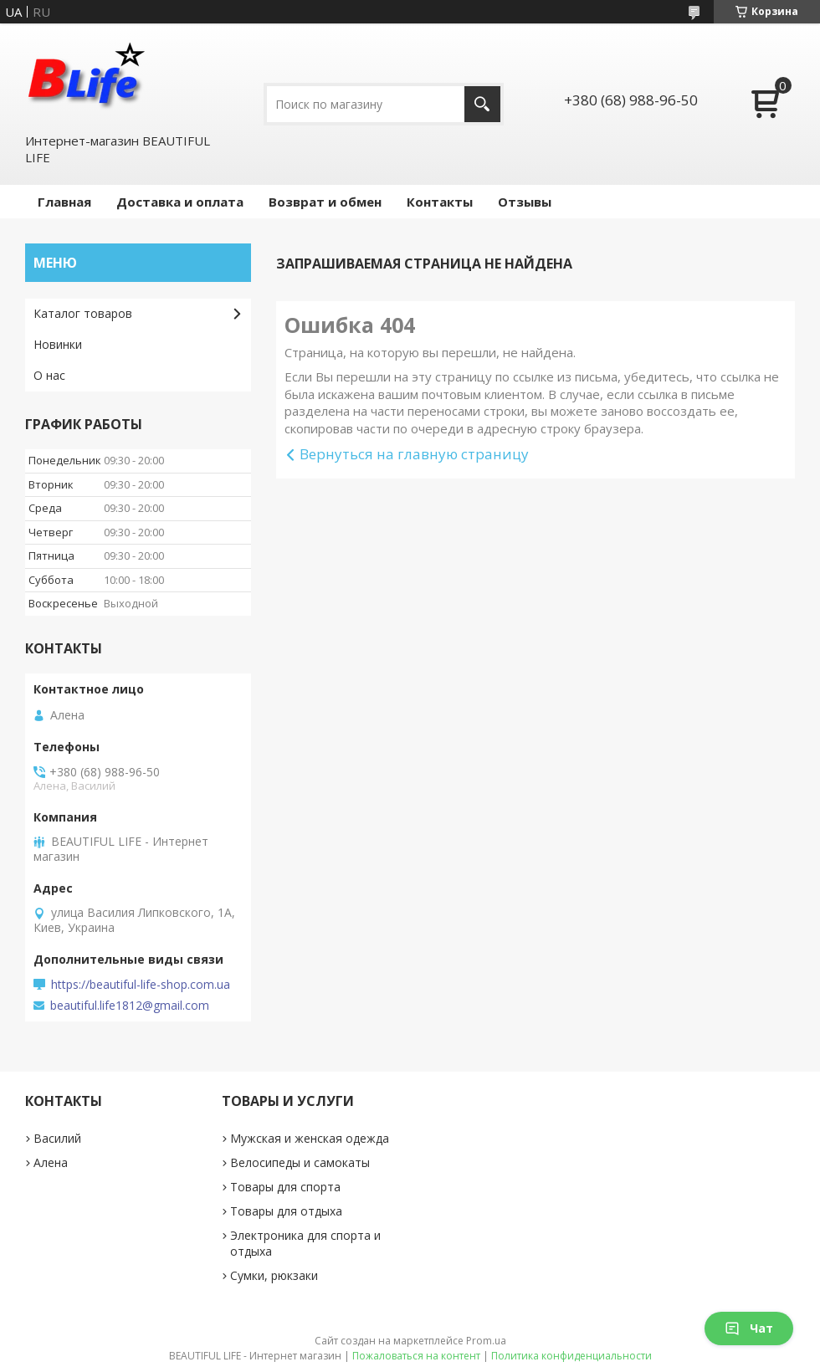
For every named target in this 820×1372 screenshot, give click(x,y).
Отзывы (524, 201)
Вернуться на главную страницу (414, 453)
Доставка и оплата (179, 201)
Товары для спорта (285, 1187)
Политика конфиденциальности (571, 1356)
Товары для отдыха (286, 1211)
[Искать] (482, 104)
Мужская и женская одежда (309, 1138)
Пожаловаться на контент (416, 1356)
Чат (749, 1328)
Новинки (57, 344)
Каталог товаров (82, 313)
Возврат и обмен (325, 201)
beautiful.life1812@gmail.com (129, 1005)
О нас (49, 375)
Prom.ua (486, 1341)
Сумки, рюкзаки (274, 1275)
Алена (50, 1162)
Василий (57, 1138)
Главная (64, 201)
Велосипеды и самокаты (300, 1162)
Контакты (440, 201)
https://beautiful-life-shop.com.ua (140, 984)
